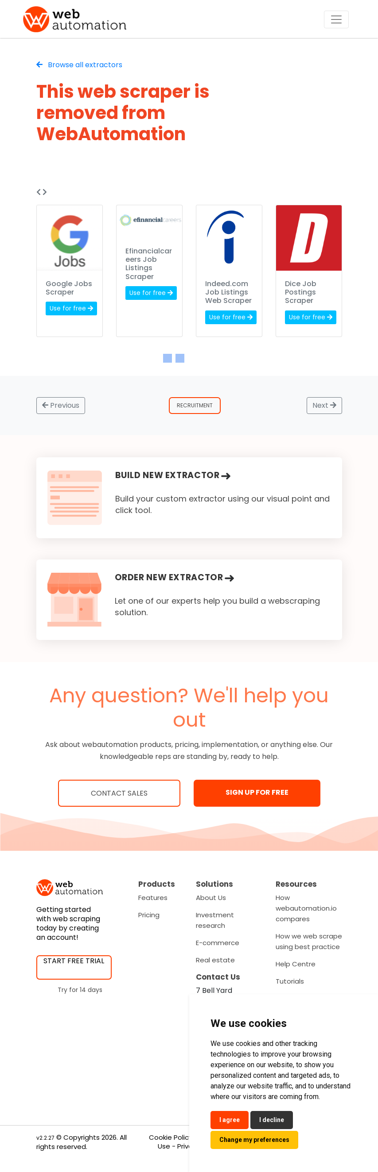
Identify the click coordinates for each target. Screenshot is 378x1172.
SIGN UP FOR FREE (257, 792)
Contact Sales (119, 793)
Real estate (215, 960)
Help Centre (296, 964)
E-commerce (217, 942)
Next (324, 405)
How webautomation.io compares (306, 908)
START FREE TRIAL (73, 961)
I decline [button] (271, 1119)
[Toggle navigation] (336, 19)
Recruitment (195, 405)
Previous (60, 405)
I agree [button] (229, 1119)
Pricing (149, 914)
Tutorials (290, 981)
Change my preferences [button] (254, 1139)
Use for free (71, 308)
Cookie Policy (170, 1137)
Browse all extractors (79, 65)
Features (153, 897)
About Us (211, 897)
